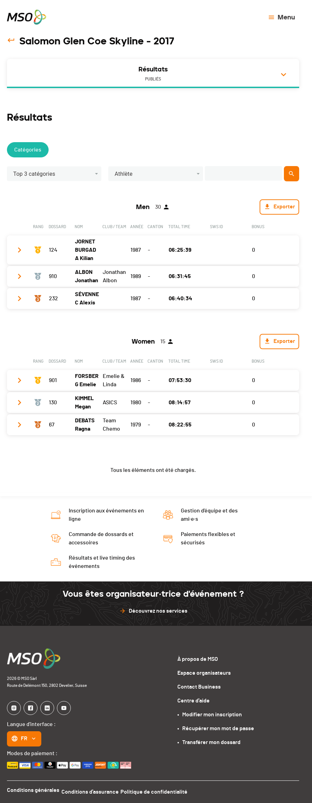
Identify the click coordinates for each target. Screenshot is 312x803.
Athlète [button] (124, 174)
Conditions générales (33, 790)
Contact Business (199, 687)
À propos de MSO (197, 659)
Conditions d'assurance (93, 790)
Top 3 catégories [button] (34, 174)
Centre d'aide (193, 700)
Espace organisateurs (204, 673)
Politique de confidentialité (161, 790)
